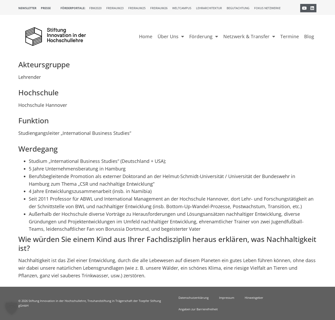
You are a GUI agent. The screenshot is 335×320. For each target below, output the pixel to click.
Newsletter (27, 8)
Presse (46, 8)
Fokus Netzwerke (267, 8)
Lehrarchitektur (209, 8)
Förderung (203, 36)
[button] (11, 308)
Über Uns (171, 36)
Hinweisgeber (254, 298)
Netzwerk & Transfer (249, 36)
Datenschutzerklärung (193, 298)
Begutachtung (238, 8)
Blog (309, 36)
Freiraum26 (159, 8)
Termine (289, 36)
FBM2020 (95, 8)
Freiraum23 (115, 8)
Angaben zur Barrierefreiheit (198, 309)
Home (145, 36)
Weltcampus (181, 8)
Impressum (226, 298)
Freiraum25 (137, 8)
